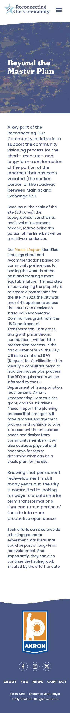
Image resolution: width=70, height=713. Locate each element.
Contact (57, 681)
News (37, 681)
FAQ (25, 681)
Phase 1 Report (28, 249)
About (10, 681)
